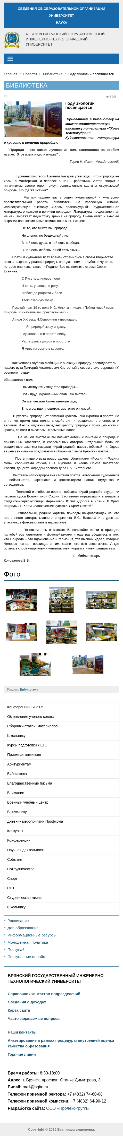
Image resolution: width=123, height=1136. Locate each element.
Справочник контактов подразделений (44, 994)
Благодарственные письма (29, 783)
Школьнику (16, 736)
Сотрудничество (20, 869)
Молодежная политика (27, 942)
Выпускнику (17, 812)
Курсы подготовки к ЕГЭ (27, 745)
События (14, 859)
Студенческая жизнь (24, 898)
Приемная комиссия (24, 755)
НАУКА (61, 22)
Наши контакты (22, 1032)
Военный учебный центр (27, 802)
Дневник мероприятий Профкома (35, 821)
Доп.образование (23, 928)
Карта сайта (19, 1010)
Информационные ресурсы (31, 935)
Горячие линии (22, 1054)
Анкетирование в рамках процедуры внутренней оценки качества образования (61, 1043)
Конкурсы (15, 831)
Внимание (15, 793)
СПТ (11, 888)
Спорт (12, 878)
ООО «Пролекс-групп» (67, 1108)
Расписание (18, 920)
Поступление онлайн (26, 956)
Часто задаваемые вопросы (34, 1019)
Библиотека (29, 689)
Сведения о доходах (27, 1002)
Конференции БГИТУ (25, 707)
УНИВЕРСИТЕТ (61, 16)
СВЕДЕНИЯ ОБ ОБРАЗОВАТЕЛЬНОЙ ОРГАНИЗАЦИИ (61, 9)
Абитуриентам (19, 764)
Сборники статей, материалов (32, 726)
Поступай (15, 949)
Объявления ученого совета (30, 717)
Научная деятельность (26, 850)
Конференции (18, 840)
